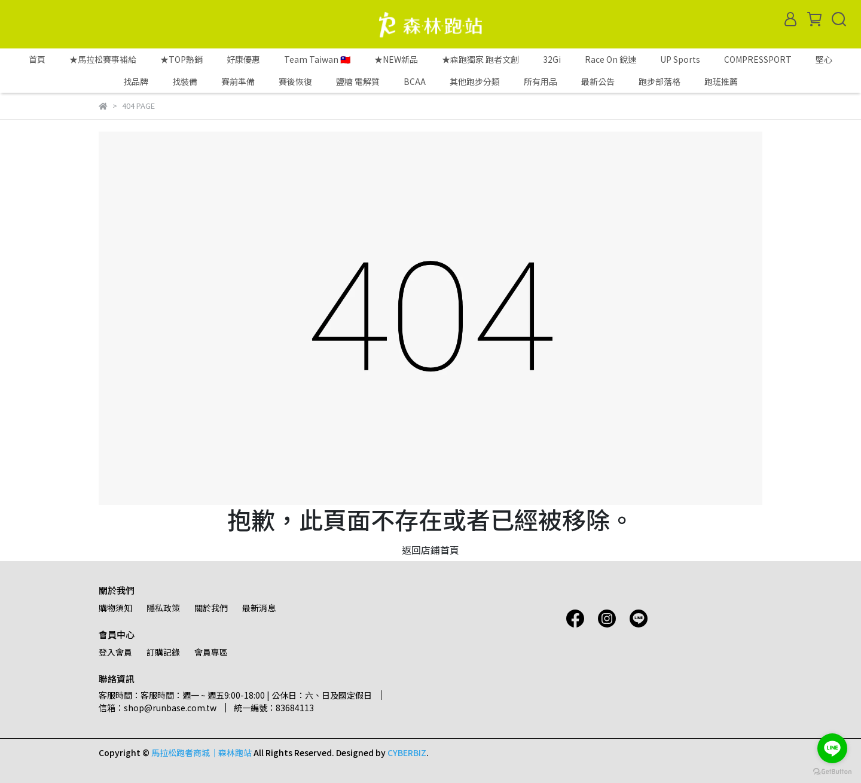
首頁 (37, 59)
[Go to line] (832, 748)
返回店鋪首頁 (430, 550)
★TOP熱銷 (181, 59)
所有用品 (540, 81)
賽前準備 (238, 81)
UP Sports (680, 59)
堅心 (824, 59)
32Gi (552, 59)
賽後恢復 (295, 81)
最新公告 (598, 81)
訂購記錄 (163, 652)
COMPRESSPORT (758, 59)
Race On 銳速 (610, 59)
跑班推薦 (721, 81)
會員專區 (211, 652)
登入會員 (115, 652)
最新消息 (259, 608)
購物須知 (115, 608)
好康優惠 (243, 59)
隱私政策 (163, 608)
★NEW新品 (396, 59)
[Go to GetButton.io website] (832, 771)
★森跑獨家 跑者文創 (480, 59)
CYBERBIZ (406, 752)
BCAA (415, 81)
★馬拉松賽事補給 (102, 59)
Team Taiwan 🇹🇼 (317, 59)
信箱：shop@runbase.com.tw (157, 708)
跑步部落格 (659, 81)
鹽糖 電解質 (358, 81)
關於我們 (211, 608)
